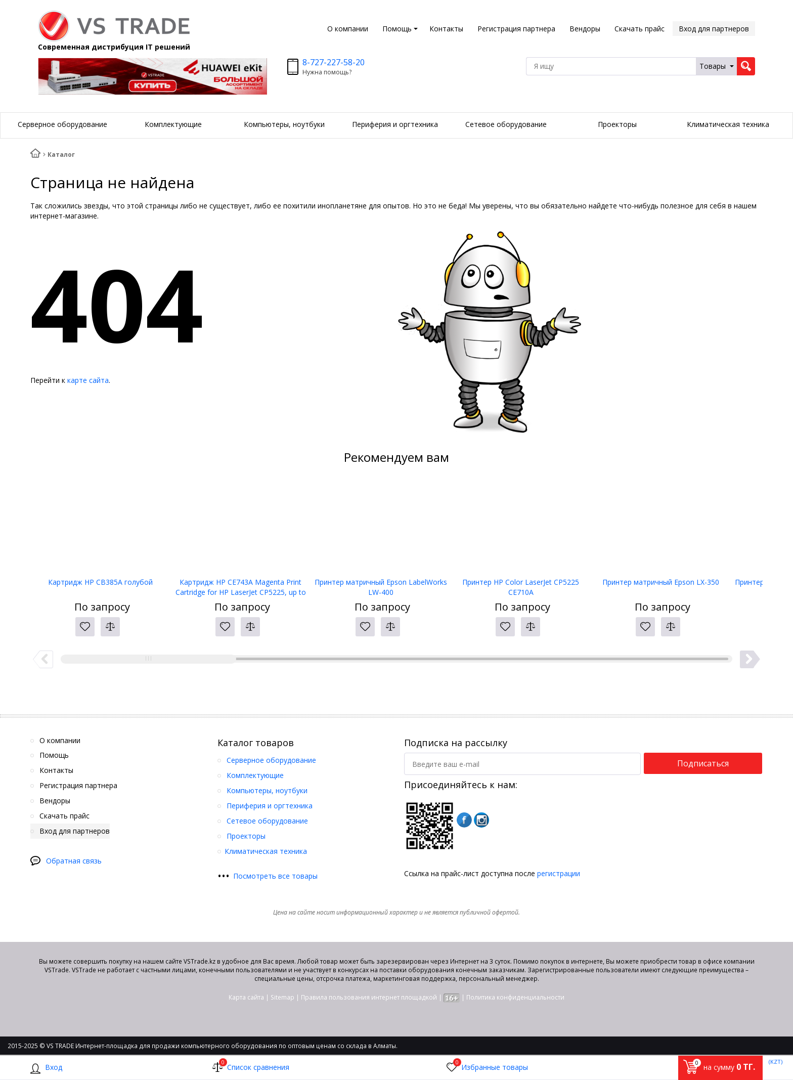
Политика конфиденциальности (515, 997)
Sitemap (282, 997)
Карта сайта (246, 997)
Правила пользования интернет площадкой (369, 997)
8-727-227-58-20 (333, 62)
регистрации (558, 873)
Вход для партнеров (714, 28)
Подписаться (703, 763)
